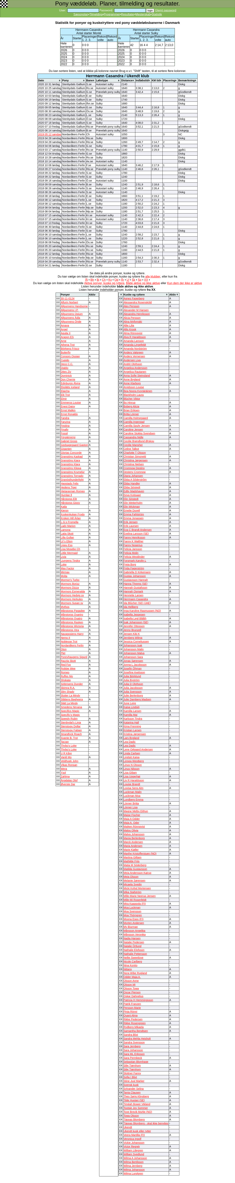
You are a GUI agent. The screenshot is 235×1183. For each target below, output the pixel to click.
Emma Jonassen (134, 518)
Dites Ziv (66, 371)
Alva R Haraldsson (135, 337)
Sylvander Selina (134, 1088)
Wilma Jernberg (133, 1165)
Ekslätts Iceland (70, 387)
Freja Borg (130, 564)
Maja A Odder (132, 818)
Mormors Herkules (72, 599)
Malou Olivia (131, 830)
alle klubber (152, 276)
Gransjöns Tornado (72, 475)
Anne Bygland (132, 379)
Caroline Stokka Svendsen (139, 433)
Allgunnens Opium (72, 313)
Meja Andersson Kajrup (137, 872)
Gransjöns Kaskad (72, 456)
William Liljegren (133, 1150)
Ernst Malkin (68, 410)
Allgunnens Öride (71, 321)
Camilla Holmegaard (136, 417)
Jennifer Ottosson (134, 626)
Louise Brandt (132, 784)
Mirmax (65, 572)
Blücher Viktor (132, 398)
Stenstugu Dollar (71, 726)
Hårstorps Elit (69, 498)
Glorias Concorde (71, 452)
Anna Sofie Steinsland (137, 375)
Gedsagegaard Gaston (74, 444)
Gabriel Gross (69, 441)
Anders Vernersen (134, 356)
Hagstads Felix (70, 483)
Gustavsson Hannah (136, 579)
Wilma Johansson (134, 1169)
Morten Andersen (134, 922)
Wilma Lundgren (133, 1173)
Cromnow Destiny (134, 468)
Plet (63, 653)
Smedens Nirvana (71, 707)
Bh (92, 279)
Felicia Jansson (133, 549)
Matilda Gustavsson (135, 868)
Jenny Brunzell (132, 629)
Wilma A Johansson (135, 1158)
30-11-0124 (68, 298)
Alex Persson (131, 306)
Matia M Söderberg (135, 865)
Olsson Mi (129, 984)
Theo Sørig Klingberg (136, 1096)
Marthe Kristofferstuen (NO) (140, 853)
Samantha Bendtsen (136, 1030)
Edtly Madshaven (134, 491)
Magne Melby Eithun (136, 811)
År (122, 279)
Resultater (127, 14)
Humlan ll (66, 495)
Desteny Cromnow (135, 471)
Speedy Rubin (69, 718)
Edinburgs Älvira (70, 383)
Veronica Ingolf (132, 1138)
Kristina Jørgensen (135, 734)
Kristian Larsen (133, 730)
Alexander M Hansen (136, 310)
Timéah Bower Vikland (137, 1104)
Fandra (65, 417)
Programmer (112, 14)
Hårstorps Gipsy (70, 502)
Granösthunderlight (72, 479)
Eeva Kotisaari (132, 495)
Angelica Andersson (135, 367)
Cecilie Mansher (133, 444)
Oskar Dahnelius (133, 996)
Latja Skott (67, 533)
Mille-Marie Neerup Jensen (140, 895)
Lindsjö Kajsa (132, 757)
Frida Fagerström (134, 568)
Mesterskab (143, 14)
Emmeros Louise (71, 402)
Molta (64, 576)
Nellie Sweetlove (133, 957)
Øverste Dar (68, 784)
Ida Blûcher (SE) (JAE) (137, 603)
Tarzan (65, 741)
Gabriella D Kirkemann (137, 572)
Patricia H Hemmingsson (138, 1000)
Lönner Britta (131, 803)
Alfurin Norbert (69, 302)
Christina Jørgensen (136, 460)
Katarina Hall (131, 722)
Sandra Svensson (134, 1042)
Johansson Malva (134, 653)
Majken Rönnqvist (134, 826)
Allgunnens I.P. (70, 310)
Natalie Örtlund (133, 946)
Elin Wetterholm (133, 502)
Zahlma (65, 776)
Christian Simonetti (135, 456)
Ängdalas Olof (69, 780)
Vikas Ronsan (69, 764)
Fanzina (65, 421)
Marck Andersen (133, 841)
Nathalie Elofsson (134, 949)
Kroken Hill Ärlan (71, 518)
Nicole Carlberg (133, 961)
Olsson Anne (131, 980)
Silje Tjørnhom (132, 1065)
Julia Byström (132, 680)
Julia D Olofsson (133, 683)
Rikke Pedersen (133, 1019)
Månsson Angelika (134, 930)
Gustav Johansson (135, 576)
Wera (64, 768)
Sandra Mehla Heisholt (137, 1038)
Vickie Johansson (134, 1142)
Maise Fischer (132, 815)
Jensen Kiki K (132, 633)
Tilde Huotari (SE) (134, 1100)
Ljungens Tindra (70, 560)
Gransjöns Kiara (70, 460)
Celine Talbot (131, 448)
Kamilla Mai (131, 714)
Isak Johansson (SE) (136, 622)
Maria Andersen (133, 845)
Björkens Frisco (70, 348)
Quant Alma (131, 1015)
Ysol (63, 772)
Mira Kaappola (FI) (135, 903)
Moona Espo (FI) (134, 919)
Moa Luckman (132, 907)
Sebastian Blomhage (136, 1061)
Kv (110, 279)
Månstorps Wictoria (72, 626)
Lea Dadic (130, 741)
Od (116, 279)
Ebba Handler (132, 483)
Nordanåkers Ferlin (72, 645)
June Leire (130, 703)
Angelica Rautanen (135, 371)
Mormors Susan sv (72, 603)
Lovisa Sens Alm (133, 788)
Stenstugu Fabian (71, 730)
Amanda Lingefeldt (135, 344)
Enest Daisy (68, 406)
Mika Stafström (133, 892)
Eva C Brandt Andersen (138, 529)
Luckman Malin (133, 791)
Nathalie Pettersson (135, 953)
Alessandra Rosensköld (138, 302)
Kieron (64, 510)
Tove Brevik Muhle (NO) (138, 1111)
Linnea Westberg (134, 761)
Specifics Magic (70, 710)
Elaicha (65, 390)
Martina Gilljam (133, 857)
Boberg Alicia (131, 406)
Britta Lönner (131, 414)
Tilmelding (96, 14)
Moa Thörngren (133, 915)
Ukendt (128, 1127)
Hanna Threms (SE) (135, 583)
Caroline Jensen (133, 429)
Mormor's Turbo (70, 579)
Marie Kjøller (131, 849)
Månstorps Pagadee (73, 610)
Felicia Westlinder (134, 556)
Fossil (64, 433)
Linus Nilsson (132, 768)
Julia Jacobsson (133, 687)
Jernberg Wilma (133, 637)
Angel (64, 329)
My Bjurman (131, 926)
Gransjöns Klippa (71, 468)
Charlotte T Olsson (135, 452)
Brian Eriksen (132, 410)
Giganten (66, 448)
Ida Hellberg (131, 606)
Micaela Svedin (133, 884)
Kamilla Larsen (132, 710)
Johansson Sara (133, 656)
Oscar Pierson (132, 992)
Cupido (65, 360)
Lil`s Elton (67, 541)
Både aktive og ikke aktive (143, 283)
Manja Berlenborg (134, 838)
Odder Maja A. (132, 976)
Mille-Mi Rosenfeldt (135, 899)
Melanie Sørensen (134, 880)
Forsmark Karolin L (135, 560)
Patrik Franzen (132, 1003)
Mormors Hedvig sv (72, 595)
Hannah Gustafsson (135, 587)
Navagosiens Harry (72, 633)
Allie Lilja (129, 325)
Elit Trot (65, 394)
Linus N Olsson (133, 764)
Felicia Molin (131, 552)
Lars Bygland (131, 737)
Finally (64, 429)
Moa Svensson (132, 911)
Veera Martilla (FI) (134, 1134)
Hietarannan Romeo (73, 491)
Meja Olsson (131, 876)
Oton (64, 649)
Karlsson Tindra (133, 718)
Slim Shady (67, 691)
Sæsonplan (80, 14)
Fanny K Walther (134, 541)
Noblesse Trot (69, 641)
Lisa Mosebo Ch (70, 549)
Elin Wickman (132, 506)
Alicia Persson (132, 317)
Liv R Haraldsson (134, 780)
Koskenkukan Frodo (73, 514)
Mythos (65, 606)
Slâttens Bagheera (72, 699)
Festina (65, 425)
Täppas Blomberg (134, 1119)
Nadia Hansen (132, 938)
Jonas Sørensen (133, 660)
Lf (128, 279)
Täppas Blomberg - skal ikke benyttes (146, 1123)
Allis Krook (130, 329)
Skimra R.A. (68, 687)
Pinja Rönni (130, 1011)
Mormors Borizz (70, 583)
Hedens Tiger (69, 487)
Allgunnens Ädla (70, 317)
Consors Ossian (70, 356)
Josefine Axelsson (134, 672)
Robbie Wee (68, 668)
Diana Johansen (133, 475)
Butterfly (66, 352)
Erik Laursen (131, 525)
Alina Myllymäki (133, 321)
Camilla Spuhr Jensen (137, 425)
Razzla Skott (68, 660)
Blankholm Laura (134, 394)
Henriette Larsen (133, 595)
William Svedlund (134, 1154)
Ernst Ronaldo (69, 414)
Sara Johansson (133, 1050)
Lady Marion (68, 525)
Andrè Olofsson (133, 364)
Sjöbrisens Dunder (72, 683)
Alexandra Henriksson (137, 313)
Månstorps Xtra (70, 629)
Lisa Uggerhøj (132, 776)
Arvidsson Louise (134, 387)
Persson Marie (132, 1007)
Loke (64, 564)
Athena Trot (68, 344)
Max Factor (67, 568)
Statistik (157, 14)
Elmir (64, 398)
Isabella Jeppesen (134, 614)
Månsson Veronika (135, 934)
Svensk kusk (131, 1084)
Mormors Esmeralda (73, 591)
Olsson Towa (131, 988)
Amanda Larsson (134, 340)
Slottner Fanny (132, 1073)
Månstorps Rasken (72, 622)
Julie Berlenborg (133, 695)
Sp (140, 279)
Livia (63, 556)
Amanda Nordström (135, 348)
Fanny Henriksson (134, 537)
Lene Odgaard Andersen (138, 749)
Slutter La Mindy (70, 695)
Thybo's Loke (69, 745)
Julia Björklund (132, 676)
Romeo (65, 672)
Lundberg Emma (133, 799)
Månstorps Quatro (71, 618)
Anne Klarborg (132, 383)
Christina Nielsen (134, 464)
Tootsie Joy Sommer (136, 1107)
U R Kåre (66, 753)
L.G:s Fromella (69, 522)
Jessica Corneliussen (136, 641)
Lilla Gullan (67, 537)
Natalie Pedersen (134, 942)
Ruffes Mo (67, 676)
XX (146, 279)
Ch (104, 279)
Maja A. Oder (131, 822)
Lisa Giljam (130, 772)
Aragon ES (67, 337)
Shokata (66, 680)
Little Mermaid (69, 552)
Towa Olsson (131, 1115)
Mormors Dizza (70, 587)
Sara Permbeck (133, 1057)
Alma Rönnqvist (133, 333)
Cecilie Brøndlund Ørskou (139, 441)
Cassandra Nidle (133, 437)
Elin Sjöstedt (131, 498)
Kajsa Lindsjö (132, 707)
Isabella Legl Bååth (135, 618)
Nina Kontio (131, 965)
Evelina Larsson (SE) (136, 533)
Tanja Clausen (132, 1092)
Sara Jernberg (132, 1046)
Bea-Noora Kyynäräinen (138, 390)
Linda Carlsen (132, 753)
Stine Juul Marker (134, 1080)
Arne (63, 340)
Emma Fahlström (134, 514)
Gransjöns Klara (70, 464)
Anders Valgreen (133, 352)
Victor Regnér (132, 1146)
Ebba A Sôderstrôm (135, 479)
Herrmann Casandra (136, 599)
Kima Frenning (132, 726)
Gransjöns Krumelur (73, 471)
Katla (64, 506)
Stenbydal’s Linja (71, 722)
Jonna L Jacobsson (135, 664)
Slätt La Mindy (69, 703)
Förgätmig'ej (68, 437)
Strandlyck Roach (71, 734)
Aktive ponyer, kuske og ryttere (104, 283)
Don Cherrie (68, 379)
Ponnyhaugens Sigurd (74, 656)
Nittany (128, 969)
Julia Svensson (133, 691)
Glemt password (165, 10)
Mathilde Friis (132, 861)
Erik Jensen (131, 522)
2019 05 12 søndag (49, 134)
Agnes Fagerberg (134, 298)
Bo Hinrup (129, 402)
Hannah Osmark (133, 591)
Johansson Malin (134, 649)
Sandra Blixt (131, 1034)
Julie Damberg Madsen (137, 699)
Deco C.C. (67, 364)
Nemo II (65, 637)
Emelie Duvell (132, 510)
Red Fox (66, 664)
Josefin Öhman (133, 668)
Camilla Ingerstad (134, 421)
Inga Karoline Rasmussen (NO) (142, 610)
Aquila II (65, 333)
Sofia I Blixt (130, 1077)
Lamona (65, 529)
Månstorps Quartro (72, 614)
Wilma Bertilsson (134, 1161)
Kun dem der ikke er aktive (184, 283)
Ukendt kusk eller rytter (137, 1131)
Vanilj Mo (66, 757)
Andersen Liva (132, 360)
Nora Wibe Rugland (135, 973)
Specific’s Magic (70, 714)
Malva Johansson (134, 834)
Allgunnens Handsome (74, 306)
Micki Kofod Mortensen (137, 888)
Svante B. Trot (69, 737)
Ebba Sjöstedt (132, 487)
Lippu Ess (67, 545)
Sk (133, 279)
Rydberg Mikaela (134, 1027)
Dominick (66, 375)
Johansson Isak (133, 645)
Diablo (64, 367)
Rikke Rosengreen (135, 1023)
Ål (86, 279)
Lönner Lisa (131, 807)
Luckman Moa (132, 795)
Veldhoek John (69, 761)
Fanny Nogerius (133, 545)
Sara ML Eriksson (134, 1053)
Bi (98, 279)
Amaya (65, 325)
